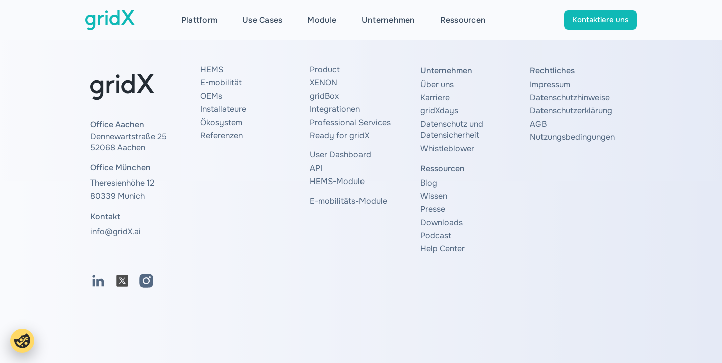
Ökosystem (221, 122)
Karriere (435, 97)
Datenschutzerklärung (571, 110)
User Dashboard (340, 154)
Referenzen (221, 135)
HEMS (211, 69)
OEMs (211, 96)
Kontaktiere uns (600, 20)
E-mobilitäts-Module (348, 201)
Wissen (433, 196)
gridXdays (439, 110)
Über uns (437, 84)
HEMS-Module (337, 181)
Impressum (550, 84)
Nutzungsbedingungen (572, 137)
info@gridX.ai (115, 231)
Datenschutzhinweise (570, 97)
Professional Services (350, 122)
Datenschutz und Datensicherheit (451, 129)
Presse (432, 209)
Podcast (435, 235)
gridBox (324, 96)
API (316, 168)
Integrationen (335, 109)
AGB (538, 124)
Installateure (223, 109)
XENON (323, 82)
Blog (428, 182)
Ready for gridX (339, 135)
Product (325, 69)
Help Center (442, 248)
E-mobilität (221, 82)
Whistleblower (447, 148)
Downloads (441, 222)
